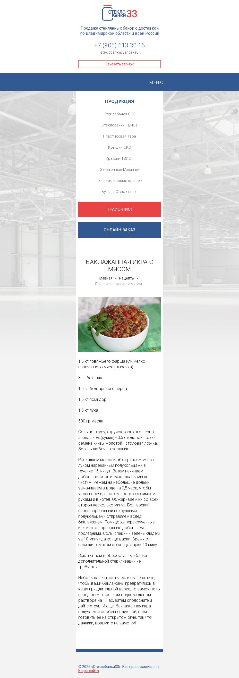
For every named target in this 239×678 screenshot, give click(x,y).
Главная (106, 278)
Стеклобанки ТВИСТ (119, 125)
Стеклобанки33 (119, 13)
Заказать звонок (119, 64)
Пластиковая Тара (119, 136)
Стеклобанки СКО (119, 114)
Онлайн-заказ (119, 229)
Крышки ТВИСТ (119, 158)
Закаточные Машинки (119, 169)
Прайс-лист (119, 209)
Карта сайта (88, 671)
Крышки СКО (119, 147)
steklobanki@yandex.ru (120, 52)
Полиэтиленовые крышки (119, 180)
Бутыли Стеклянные (120, 191)
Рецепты (126, 278)
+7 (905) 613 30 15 (119, 45)
